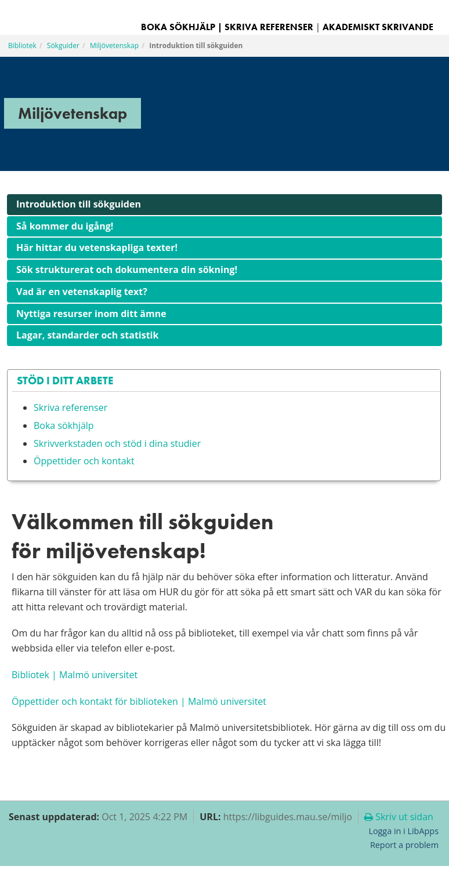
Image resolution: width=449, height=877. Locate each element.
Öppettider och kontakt (84, 460)
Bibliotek (22, 45)
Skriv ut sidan (398, 816)
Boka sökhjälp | (181, 27)
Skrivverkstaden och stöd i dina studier (117, 443)
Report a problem (404, 844)
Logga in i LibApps (403, 830)
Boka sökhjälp (64, 425)
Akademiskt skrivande (378, 27)
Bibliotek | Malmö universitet (74, 674)
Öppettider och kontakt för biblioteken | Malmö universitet (139, 701)
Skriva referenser (268, 27)
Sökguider (63, 45)
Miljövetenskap (114, 45)
